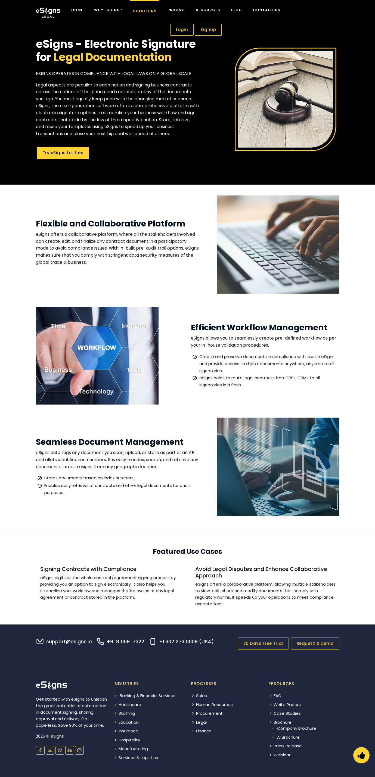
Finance (201, 731)
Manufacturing (130, 748)
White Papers (284, 704)
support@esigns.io (69, 641)
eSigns (57, 736)
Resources (208, 10)
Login (182, 29)
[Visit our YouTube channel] (50, 750)
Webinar (279, 755)
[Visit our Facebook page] (40, 750)
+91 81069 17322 (125, 641)
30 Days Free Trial (263, 643)
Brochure (280, 722)
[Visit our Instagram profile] (79, 750)
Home (77, 10)
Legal (199, 722)
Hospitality (126, 740)
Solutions (145, 11)
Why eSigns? (108, 10)
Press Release (285, 746)
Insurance (125, 731)
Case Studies (284, 713)
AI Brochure (288, 737)
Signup (208, 29)
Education (126, 722)
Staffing (124, 713)
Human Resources (212, 704)
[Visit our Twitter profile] (59, 750)
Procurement (207, 713)
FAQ (274, 695)
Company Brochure (296, 728)
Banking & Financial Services (144, 695)
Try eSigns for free (63, 153)
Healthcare (127, 704)
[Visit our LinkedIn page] (69, 750)
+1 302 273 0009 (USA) (186, 641)
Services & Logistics (135, 757)
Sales (199, 695)
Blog (236, 10)
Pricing (176, 10)
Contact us (266, 10)
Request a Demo (315, 643)
